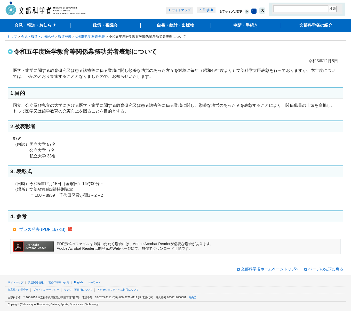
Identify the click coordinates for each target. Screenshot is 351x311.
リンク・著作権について (78, 289)
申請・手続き (245, 25)
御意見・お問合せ (18, 289)
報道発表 (64, 37)
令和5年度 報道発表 (90, 37)
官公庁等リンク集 (59, 282)
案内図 (192, 297)
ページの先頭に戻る (325, 269)
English (208, 10)
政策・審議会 (105, 25)
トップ (12, 37)
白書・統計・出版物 (175, 25)
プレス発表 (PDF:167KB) (45, 229)
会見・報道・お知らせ (35, 25)
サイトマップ (181, 10)
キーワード (94, 282)
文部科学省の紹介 (315, 25)
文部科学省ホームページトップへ (270, 269)
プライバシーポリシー (46, 289)
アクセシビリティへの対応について (118, 289)
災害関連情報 (36, 282)
